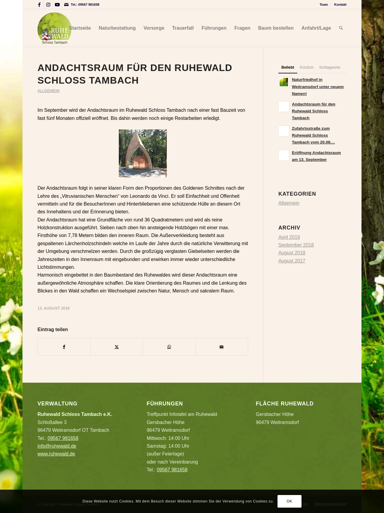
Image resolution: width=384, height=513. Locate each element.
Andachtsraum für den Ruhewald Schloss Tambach (313, 111)
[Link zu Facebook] (39, 4)
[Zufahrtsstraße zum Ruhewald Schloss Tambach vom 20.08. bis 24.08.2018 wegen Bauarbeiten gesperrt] (379, 256)
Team (324, 4)
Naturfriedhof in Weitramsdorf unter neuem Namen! (318, 86)
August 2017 (291, 260)
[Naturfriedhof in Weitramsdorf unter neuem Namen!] (4, 256)
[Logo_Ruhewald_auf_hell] (54, 28)
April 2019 (289, 237)
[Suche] (341, 28)
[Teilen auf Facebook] (64, 346)
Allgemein (48, 90)
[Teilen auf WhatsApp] (169, 346)
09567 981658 (88, 4)
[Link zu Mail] (66, 4)
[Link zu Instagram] (48, 4)
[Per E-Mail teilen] (222, 346)
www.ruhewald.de (56, 453)
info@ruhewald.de (57, 446)
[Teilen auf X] (117, 346)
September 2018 (296, 245)
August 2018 (291, 252)
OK (289, 501)
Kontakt (340, 4)
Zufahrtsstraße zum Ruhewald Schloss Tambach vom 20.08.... (313, 135)
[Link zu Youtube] (57, 4)
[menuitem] (323, 4)
